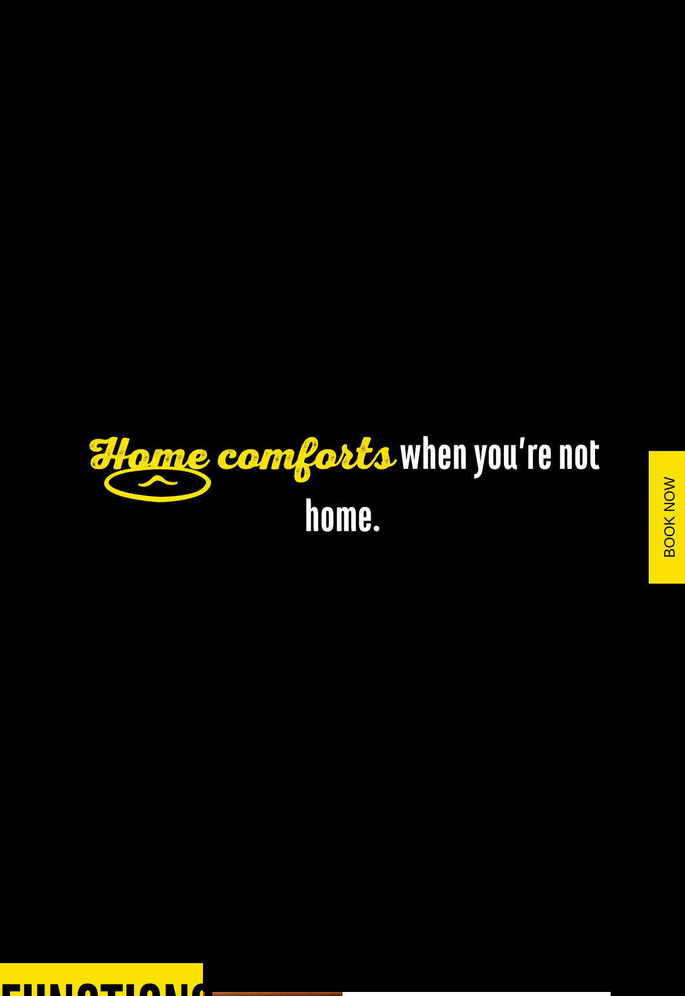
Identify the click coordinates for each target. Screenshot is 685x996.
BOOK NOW (669, 516)
